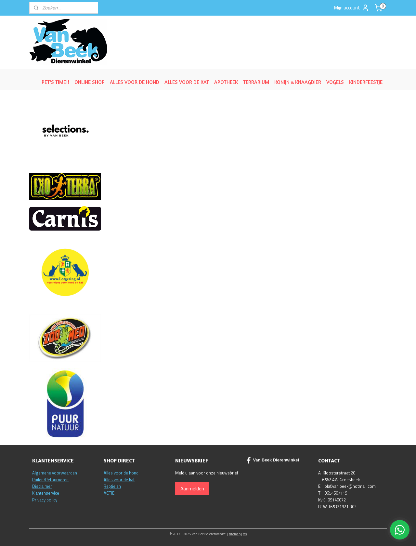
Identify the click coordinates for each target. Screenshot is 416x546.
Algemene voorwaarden (54, 473)
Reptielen (112, 486)
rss (245, 534)
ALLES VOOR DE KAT (186, 82)
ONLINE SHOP (89, 82)
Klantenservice (45, 493)
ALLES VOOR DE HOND (134, 82)
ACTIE (109, 493)
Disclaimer (42, 486)
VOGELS (335, 82)
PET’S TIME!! (55, 82)
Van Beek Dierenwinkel (273, 460)
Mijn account (351, 8)
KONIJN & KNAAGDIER (297, 82)
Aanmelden (192, 488)
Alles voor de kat (119, 479)
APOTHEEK (226, 82)
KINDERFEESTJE (366, 82)
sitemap (234, 534)
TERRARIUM (256, 82)
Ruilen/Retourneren (50, 479)
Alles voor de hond (121, 473)
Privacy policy (44, 500)
